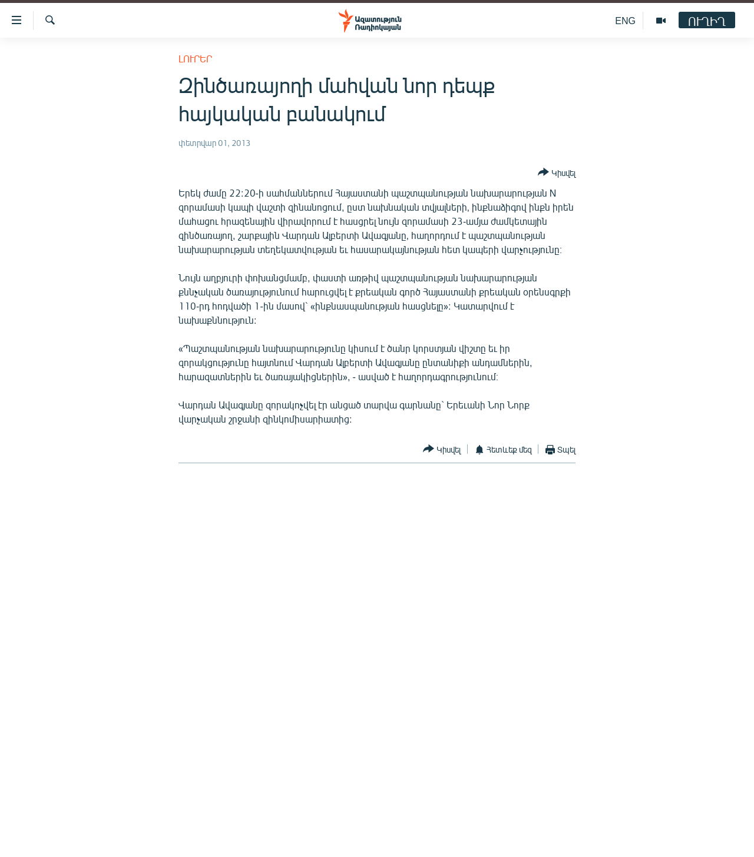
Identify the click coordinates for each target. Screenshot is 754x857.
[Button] (557, 173)
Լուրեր (195, 58)
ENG (625, 20)
